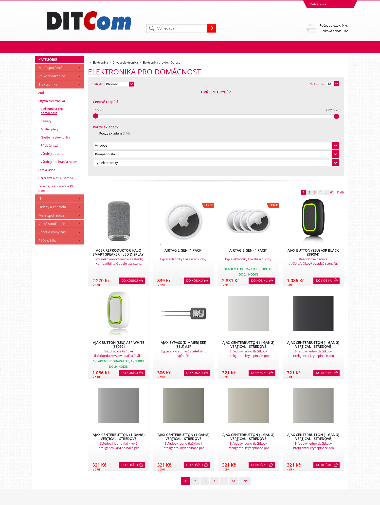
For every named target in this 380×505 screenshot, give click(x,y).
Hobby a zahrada (52, 291)
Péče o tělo (47, 324)
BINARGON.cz (338, 500)
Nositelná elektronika (55, 222)
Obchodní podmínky (50, 459)
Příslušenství (49, 230)
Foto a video (46, 254)
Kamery (46, 205)
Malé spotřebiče (51, 152)
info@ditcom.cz (202, 481)
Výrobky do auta (52, 238)
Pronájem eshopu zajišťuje (310, 500)
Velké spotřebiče (52, 160)
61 (332, 108)
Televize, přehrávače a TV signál (55, 272)
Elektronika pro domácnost (52, 195)
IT (40, 282)
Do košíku (130, 196)
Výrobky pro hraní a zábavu (60, 246)
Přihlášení (317, 4)
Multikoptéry (49, 213)
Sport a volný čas (52, 316)
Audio (42, 177)
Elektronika (48, 168)
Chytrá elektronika (51, 185)
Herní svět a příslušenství (55, 262)
